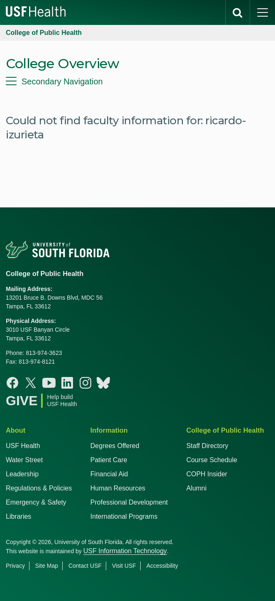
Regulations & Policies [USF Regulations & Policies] (39, 488)
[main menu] (262, 12)
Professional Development (129, 502)
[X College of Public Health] (30, 382)
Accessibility (162, 565)
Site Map (46, 565)
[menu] (137, 81)
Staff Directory (207, 445)
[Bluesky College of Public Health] (103, 382)
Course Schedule (211, 459)
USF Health (23, 445)
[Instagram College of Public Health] (85, 382)
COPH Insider (206, 474)
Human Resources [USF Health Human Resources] (118, 488)
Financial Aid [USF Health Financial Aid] (109, 474)
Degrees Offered (114, 445)
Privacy (15, 565)
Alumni (196, 488)
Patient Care (108, 459)
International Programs (124, 516)
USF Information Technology (125, 550)
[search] (237, 12)
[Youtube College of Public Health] (49, 382)
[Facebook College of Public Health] (12, 382)
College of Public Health (44, 32)
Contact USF (85, 565)
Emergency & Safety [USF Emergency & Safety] (36, 502)
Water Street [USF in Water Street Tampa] (24, 459)
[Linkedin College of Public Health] (67, 382)
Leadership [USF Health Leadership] (22, 474)
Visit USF (124, 565)
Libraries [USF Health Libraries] (18, 516)
